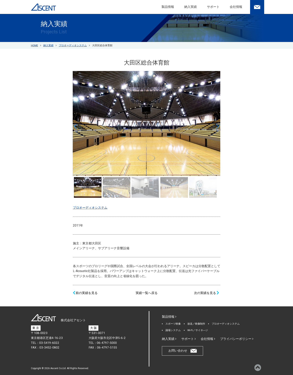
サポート (213, 7)
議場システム (173, 330)
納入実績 (190, 7)
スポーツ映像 (173, 323)
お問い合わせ (177, 350)
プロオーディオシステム (90, 207)
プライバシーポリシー (236, 339)
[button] (75, 126)
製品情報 (167, 7)
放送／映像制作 (196, 323)
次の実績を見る (206, 293)
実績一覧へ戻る (147, 293)
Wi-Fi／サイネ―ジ (197, 330)
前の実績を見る (85, 293)
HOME (34, 45)
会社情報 (236, 7)
